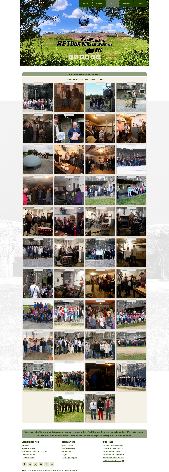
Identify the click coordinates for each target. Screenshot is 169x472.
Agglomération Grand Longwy (113, 448)
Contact (26, 445)
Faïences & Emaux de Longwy (113, 461)
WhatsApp (46, 451)
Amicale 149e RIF (68, 448)
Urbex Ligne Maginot (69, 458)
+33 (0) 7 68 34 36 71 (33, 451)
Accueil (85, 4)
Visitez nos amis (67, 445)
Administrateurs (29, 458)
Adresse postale (29, 448)
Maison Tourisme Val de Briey (113, 458)
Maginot (65, 454)
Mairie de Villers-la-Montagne (113, 445)
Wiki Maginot (66, 451)
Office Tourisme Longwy (111, 451)
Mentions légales (29, 454)
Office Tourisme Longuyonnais (113, 454)
